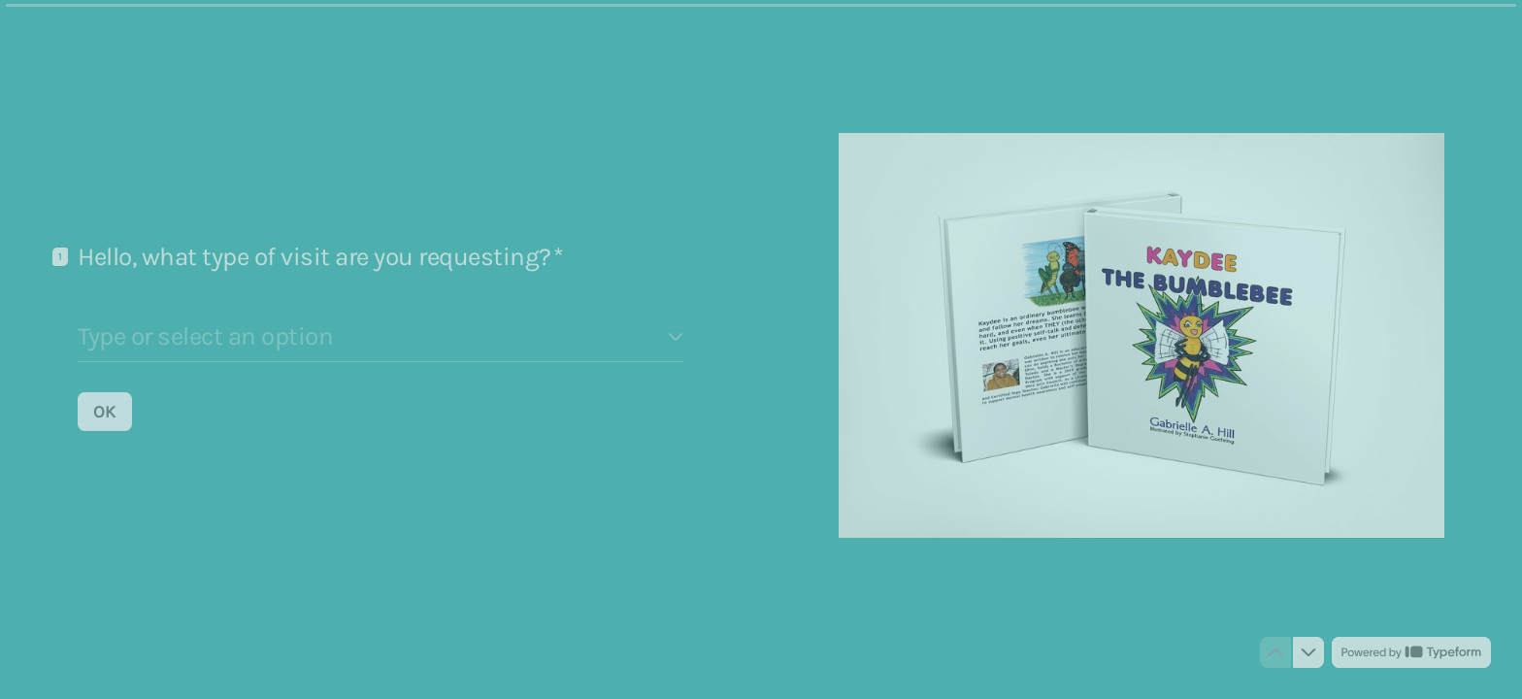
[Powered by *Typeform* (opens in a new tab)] (1411, 652)
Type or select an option (205, 335)
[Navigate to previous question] (1275, 652)
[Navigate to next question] (1308, 652)
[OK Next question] (105, 410)
